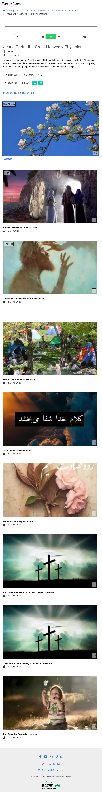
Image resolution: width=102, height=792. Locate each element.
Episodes (8, 159)
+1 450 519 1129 (51, 764)
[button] (98, 3)
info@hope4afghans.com (51, 770)
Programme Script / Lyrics (18, 92)
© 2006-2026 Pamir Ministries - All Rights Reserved (51, 776)
